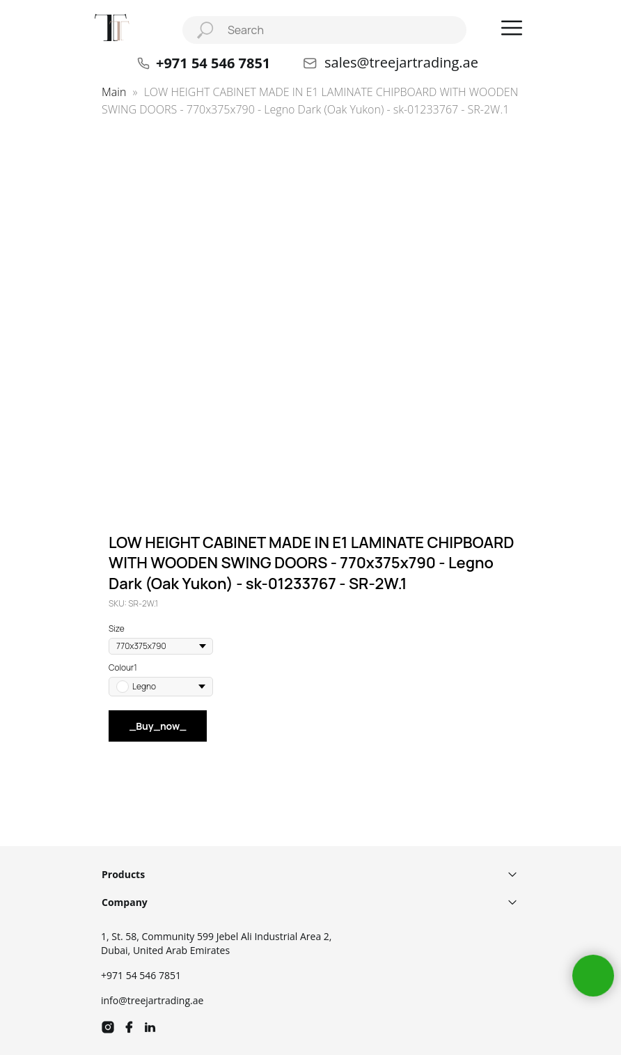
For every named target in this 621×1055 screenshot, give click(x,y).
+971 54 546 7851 (141, 975)
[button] (512, 28)
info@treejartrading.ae (152, 1000)
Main (114, 92)
